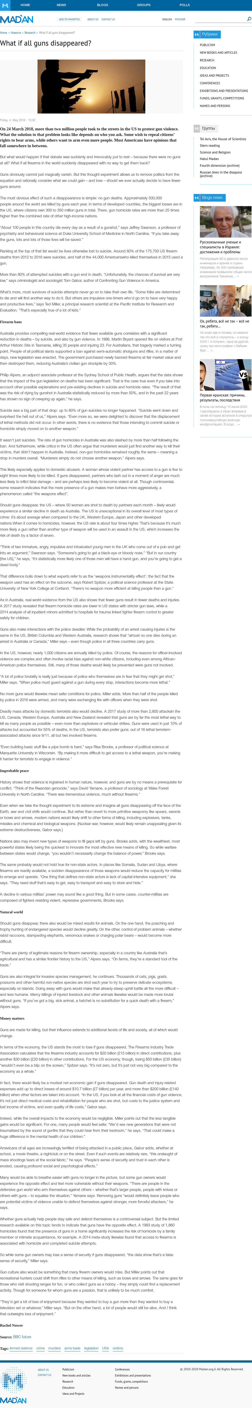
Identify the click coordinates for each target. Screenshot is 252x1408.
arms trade (72, 1348)
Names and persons (215, 106)
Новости (16, 32)
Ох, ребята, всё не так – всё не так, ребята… (224, 324)
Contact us (108, 19)
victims (118, 1348)
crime (40, 1348)
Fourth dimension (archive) (220, 165)
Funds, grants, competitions (222, 98)
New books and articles (218, 53)
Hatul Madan (209, 159)
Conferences (210, 83)
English (167, 19)
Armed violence (21, 1348)
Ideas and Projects (214, 75)
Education (208, 68)
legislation (91, 1348)
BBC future (22, 1337)
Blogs (102, 5)
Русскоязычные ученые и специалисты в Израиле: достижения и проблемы (220, 247)
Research (30, 32)
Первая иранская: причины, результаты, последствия (222, 398)
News (61, 5)
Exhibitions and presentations (224, 91)
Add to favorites (69, 19)
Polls (185, 5)
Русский (180, 19)
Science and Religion (215, 152)
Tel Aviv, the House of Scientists (223, 139)
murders (54, 1348)
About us (92, 19)
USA (105, 1348)
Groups (143, 5)
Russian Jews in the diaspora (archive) (221, 174)
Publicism (207, 45)
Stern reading (210, 145)
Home (25, 5)
